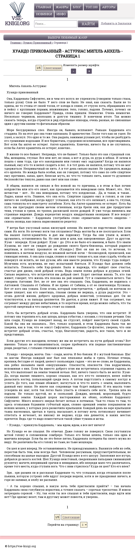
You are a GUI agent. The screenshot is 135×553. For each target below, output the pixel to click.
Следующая (52, 68)
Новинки (44, 14)
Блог (77, 7)
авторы (108, 7)
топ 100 (92, 7)
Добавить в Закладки (116, 23)
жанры (62, 7)
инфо (61, 14)
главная (43, 7)
